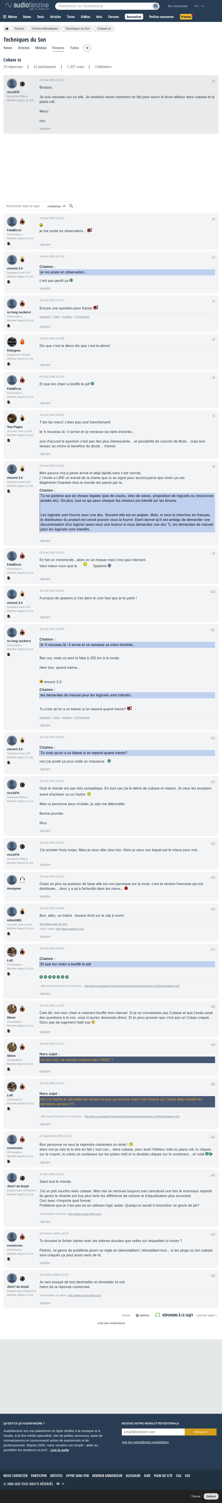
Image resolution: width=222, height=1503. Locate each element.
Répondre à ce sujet (177, 1315)
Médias (41, 48)
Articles (24, 48)
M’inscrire (200, 1432)
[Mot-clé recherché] (107, 6)
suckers (67, 316)
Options (144, 1315)
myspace (45, 316)
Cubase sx (12, 60)
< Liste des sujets (207, 1315)
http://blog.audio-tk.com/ (53, 924)
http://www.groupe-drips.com (84, 1214)
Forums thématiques (45, 28)
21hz (56, 316)
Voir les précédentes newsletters (145, 1442)
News (7, 48)
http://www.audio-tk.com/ (70, 928)
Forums (19, 28)
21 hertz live (82, 316)
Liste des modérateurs (111, 1323)
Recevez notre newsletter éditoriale (150, 1423)
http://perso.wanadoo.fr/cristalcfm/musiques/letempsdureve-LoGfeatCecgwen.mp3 (131, 986)
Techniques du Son (78, 28)
